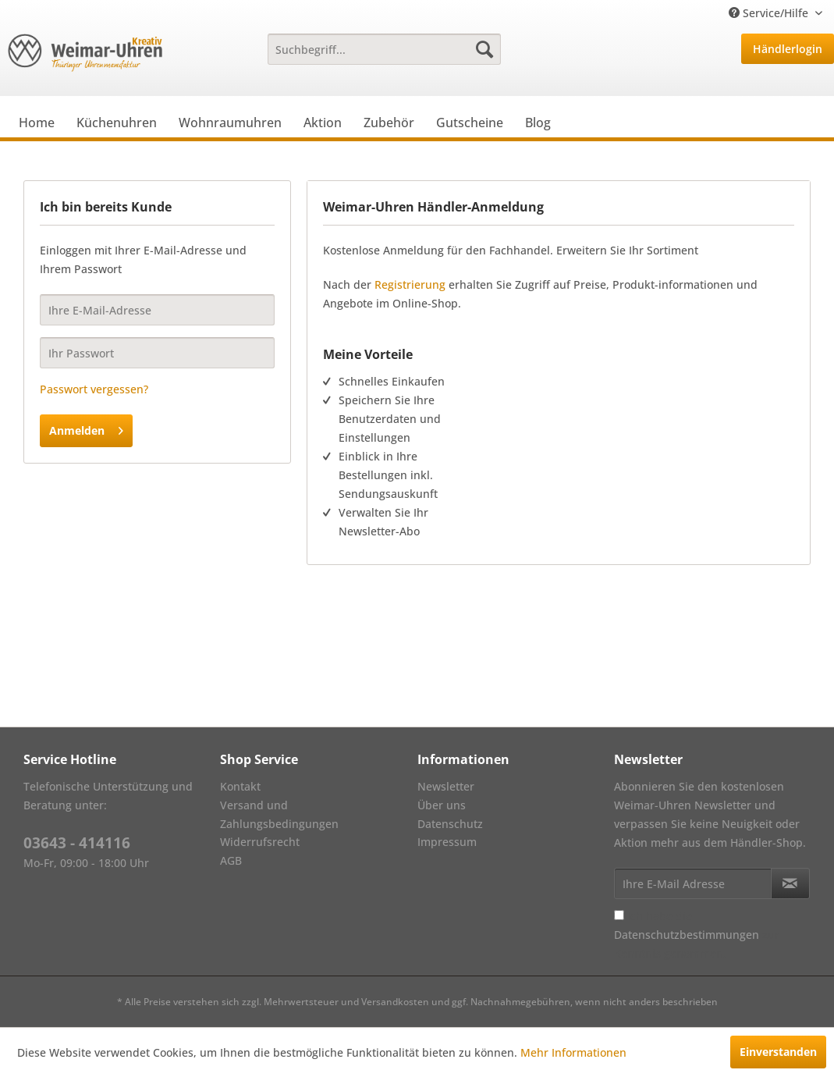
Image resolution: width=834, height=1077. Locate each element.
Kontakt (240, 786)
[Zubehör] (389, 122)
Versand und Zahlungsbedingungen (279, 814)
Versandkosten (395, 1001)
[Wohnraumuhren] (230, 122)
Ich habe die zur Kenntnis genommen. (696, 934)
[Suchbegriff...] (384, 49)
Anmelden (86, 428)
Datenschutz (450, 823)
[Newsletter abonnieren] (790, 883)
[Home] (37, 122)
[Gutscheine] (469, 122)
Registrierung (409, 284)
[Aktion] (323, 122)
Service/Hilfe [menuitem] (770, 12)
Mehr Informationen (573, 1052)
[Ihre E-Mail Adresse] (693, 883)
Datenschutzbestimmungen (686, 934)
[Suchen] (484, 49)
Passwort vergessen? (94, 389)
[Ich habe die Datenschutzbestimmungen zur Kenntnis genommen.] (619, 915)
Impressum (447, 841)
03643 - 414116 (76, 843)
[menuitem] (384, 49)
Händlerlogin (787, 48)
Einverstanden (778, 1051)
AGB (231, 860)
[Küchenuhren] (117, 122)
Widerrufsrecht (260, 841)
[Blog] (538, 122)
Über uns (441, 805)
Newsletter (445, 786)
